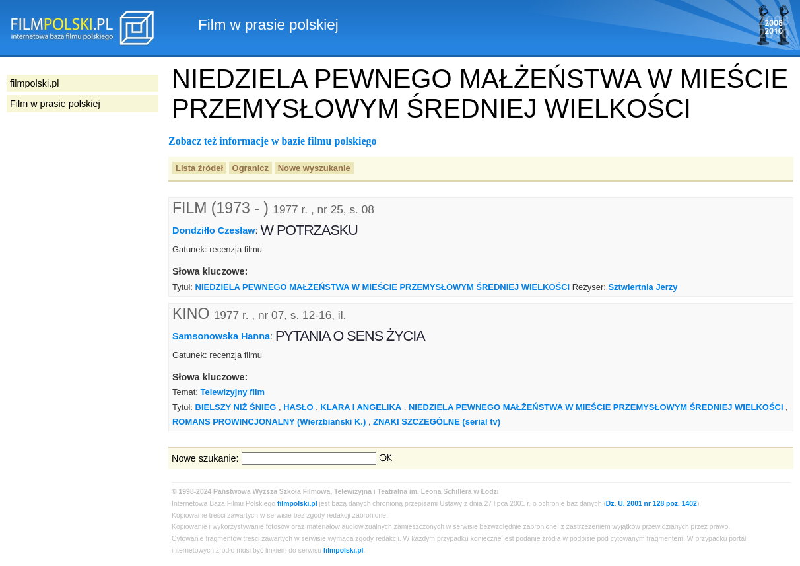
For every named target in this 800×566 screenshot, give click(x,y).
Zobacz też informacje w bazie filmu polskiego (272, 141)
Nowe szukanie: (205, 458)
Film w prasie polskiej (55, 103)
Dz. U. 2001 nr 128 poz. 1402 (651, 503)
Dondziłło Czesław (213, 230)
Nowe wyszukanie (314, 168)
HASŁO (298, 407)
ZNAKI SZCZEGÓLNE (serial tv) (436, 422)
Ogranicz (250, 168)
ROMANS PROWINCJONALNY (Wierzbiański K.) (269, 422)
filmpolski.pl (297, 503)
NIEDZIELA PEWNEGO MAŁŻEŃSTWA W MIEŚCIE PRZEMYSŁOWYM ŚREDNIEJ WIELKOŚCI (382, 287)
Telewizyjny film (232, 392)
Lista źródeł (199, 168)
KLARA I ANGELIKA (360, 407)
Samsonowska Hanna (221, 335)
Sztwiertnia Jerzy (642, 287)
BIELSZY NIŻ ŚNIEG (236, 407)
